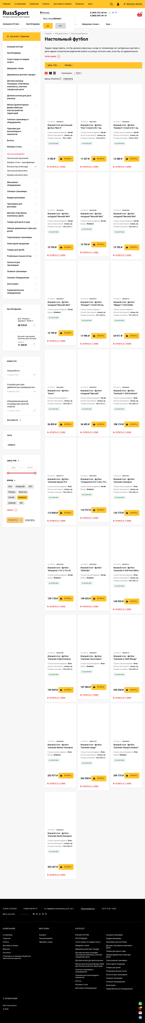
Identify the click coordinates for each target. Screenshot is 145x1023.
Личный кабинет (46, 938)
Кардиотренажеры (113, 938)
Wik (21, 503)
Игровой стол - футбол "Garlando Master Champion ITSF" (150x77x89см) (60, 748)
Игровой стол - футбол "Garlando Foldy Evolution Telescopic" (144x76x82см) (60, 659)
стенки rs (11, 445)
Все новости (14, 420)
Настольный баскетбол (17, 171)
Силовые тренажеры (114, 935)
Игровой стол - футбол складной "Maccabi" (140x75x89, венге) (91, 393)
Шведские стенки (82, 946)
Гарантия (34, 4)
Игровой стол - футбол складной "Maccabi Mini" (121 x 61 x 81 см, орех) (124, 216)
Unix (10, 486)
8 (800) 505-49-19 (98, 15)
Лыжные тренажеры (114, 978)
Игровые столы (81, 985)
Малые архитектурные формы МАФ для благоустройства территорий (89, 965)
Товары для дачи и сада (116, 951)
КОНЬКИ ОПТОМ (82, 935)
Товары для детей (113, 968)
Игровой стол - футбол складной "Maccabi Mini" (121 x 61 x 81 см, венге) (59, 305)
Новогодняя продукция (115, 964)
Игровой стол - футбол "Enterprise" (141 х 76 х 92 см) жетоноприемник (59, 570)
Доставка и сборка (63, 4)
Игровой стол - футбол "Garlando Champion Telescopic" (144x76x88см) (125, 482)
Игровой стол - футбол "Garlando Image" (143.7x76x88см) (91, 748)
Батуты (78, 981)
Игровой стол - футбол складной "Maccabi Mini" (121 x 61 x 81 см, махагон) (93, 216)
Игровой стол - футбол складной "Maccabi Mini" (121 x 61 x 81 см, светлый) (60, 216)
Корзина (42, 935)
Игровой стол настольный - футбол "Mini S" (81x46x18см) (60, 128)
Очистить (30, 520)
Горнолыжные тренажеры (116, 960)
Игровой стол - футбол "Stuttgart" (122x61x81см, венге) (92, 305)
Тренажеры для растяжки (116, 942)
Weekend (22, 497)
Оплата (46, 4)
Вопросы (80, 4)
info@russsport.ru (88, 909)
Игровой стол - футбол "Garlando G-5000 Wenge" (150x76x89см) (125, 659)
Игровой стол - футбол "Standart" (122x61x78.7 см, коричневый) (125, 128)
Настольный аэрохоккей (17, 158)
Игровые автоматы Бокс (17, 175)
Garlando (12, 503)
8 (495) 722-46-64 (98, 12)
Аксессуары (111, 985)
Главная (6, 4)
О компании (20, 4)
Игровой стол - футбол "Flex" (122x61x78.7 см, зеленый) (91, 128)
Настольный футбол (15, 154)
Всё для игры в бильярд (17, 167)
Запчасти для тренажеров (116, 975)
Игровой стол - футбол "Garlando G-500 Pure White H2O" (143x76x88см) (126, 570)
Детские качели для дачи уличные (89, 960)
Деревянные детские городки (87, 949)
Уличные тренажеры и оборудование (84, 971)
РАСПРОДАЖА (81, 938)
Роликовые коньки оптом (116, 971)
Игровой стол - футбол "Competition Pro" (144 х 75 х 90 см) (93, 482)
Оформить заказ (46, 942)
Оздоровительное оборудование (119, 989)
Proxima (11, 492)
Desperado (20, 486)
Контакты (7, 953)
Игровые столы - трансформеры (21, 162)
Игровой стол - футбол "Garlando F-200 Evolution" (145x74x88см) (125, 393)
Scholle (11, 497)
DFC (30, 486)
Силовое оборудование (115, 982)
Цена (77, 73)
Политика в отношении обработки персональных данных (17, 957)
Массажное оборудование (86, 988)
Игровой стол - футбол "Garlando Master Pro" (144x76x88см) (58, 482)
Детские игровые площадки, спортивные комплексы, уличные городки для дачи (88, 955)
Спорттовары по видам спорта (88, 942)
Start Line (23, 492)
